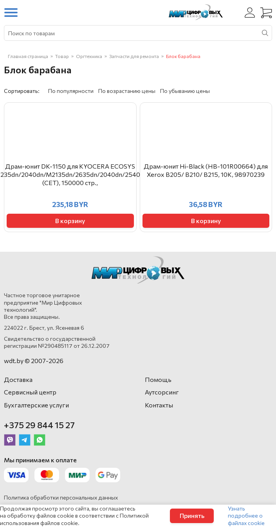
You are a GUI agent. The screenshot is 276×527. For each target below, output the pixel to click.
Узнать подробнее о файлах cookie (246, 515)
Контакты (159, 405)
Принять (192, 515)
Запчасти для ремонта (134, 56)
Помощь (158, 379)
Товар (62, 56)
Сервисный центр (30, 392)
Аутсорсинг (162, 392)
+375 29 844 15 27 (39, 425)
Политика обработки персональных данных (61, 497)
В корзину (70, 220)
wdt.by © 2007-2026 (33, 360)
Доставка (18, 379)
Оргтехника (89, 56)
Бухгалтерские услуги (36, 405)
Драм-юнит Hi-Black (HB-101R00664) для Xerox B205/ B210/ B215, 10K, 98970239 (206, 170)
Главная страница (28, 56)
